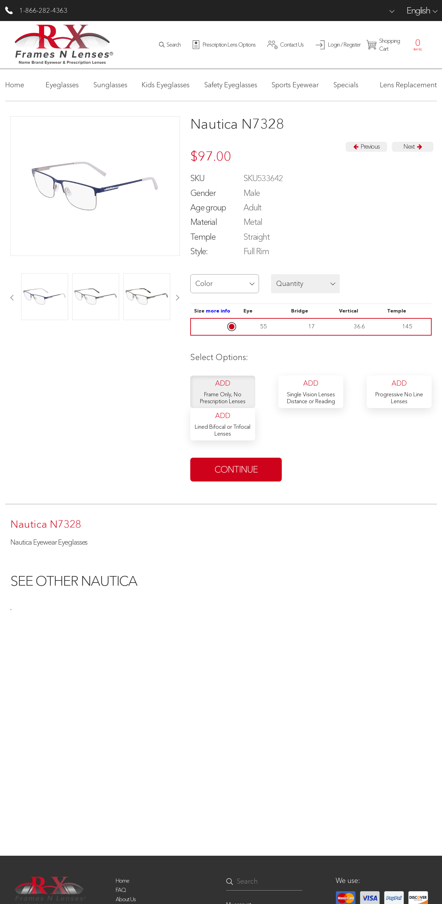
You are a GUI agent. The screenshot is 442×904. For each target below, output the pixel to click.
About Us (126, 899)
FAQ (121, 889)
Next (412, 146)
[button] (224, 283)
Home (122, 880)
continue (236, 469)
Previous (366, 146)
